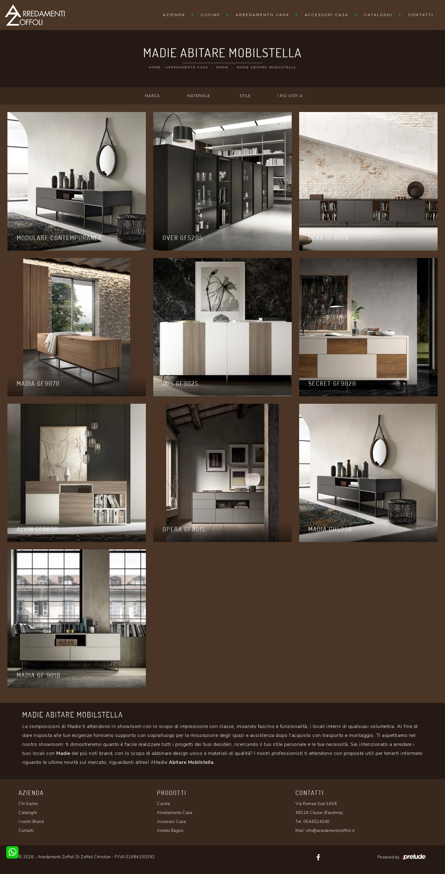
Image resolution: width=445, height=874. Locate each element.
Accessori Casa (327, 15)
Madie (222, 67)
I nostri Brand (31, 821)
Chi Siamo (28, 804)
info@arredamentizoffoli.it (330, 830)
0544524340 (316, 821)
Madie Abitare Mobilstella (266, 67)
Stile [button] (245, 95)
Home (155, 67)
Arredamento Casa (262, 15)
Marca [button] (152, 95)
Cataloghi (378, 15)
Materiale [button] (198, 95)
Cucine (210, 15)
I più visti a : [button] (291, 95)
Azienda (174, 15)
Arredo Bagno (170, 830)
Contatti (421, 15)
